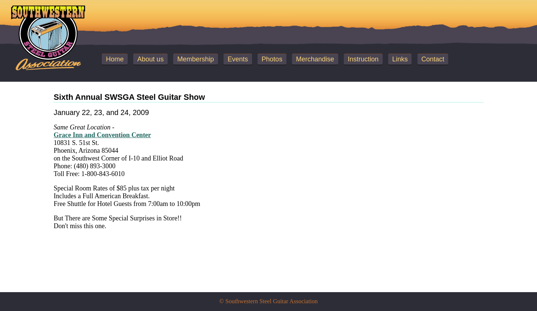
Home (115, 59)
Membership (195, 59)
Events (238, 59)
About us (150, 59)
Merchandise (315, 59)
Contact (433, 59)
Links (400, 59)
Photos (272, 59)
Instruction (363, 59)
